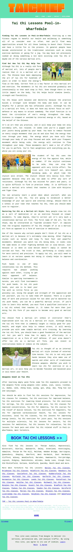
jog (38, 53)
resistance (7, 182)
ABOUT (50, 16)
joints (48, 106)
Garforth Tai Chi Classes (56, 476)
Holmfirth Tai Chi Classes (43, 471)
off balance (30, 276)
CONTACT (57, 16)
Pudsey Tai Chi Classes (23, 488)
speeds (27, 257)
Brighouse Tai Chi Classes (15, 471)
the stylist (54, 161)
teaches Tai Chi (39, 204)
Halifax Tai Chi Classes (28, 482)
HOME (37, 16)
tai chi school (12, 308)
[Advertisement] (55, 276)
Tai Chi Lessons (33, 468)
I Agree (43, 545)
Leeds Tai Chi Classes (42, 479)
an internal (65, 349)
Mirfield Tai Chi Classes (26, 476)
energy (43, 114)
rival (34, 170)
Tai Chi (63, 56)
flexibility (21, 95)
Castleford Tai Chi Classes (31, 474)
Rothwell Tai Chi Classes (57, 482)
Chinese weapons (40, 363)
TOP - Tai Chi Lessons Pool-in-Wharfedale (22, 501)
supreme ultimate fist (46, 223)
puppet (62, 128)
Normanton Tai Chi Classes (15, 479)
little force (22, 290)
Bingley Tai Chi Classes (14, 485)
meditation (23, 214)
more (67, 463)
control (15, 254)
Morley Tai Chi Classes (31, 491)
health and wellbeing (46, 39)
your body (56, 125)
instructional (8, 344)
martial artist (52, 302)
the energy (60, 134)
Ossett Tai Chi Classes (40, 485)
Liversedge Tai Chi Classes (15, 494)
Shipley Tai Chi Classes (58, 491)
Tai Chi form (15, 310)
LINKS (43, 16)
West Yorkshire (22, 430)
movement (6, 142)
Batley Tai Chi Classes (57, 468)
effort (68, 145)
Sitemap (4, 521)
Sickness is (8, 117)
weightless (41, 148)
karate (5, 281)
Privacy (68, 521)
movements (25, 87)
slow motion (59, 245)
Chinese (15, 75)
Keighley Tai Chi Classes (43, 494)
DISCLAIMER (66, 16)
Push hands (8, 264)
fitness (67, 44)
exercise (10, 87)
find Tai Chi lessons (21, 446)
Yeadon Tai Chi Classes (48, 488)
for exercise (54, 366)
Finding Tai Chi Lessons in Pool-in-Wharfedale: (26, 36)
